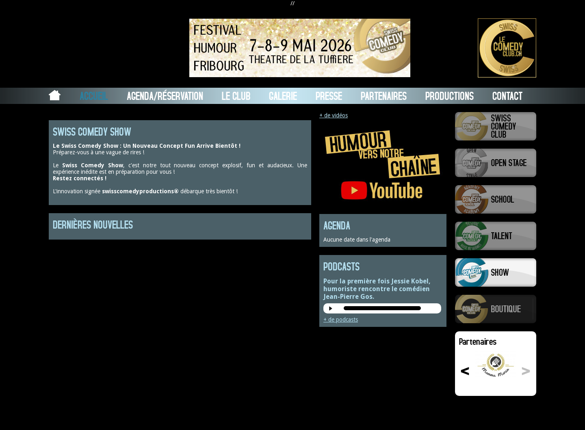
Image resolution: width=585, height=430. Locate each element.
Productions (449, 96)
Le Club (236, 96)
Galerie (283, 96)
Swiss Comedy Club (495, 126)
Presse (329, 96)
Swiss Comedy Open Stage (495, 163)
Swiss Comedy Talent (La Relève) (495, 236)
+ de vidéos (333, 115)
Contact (507, 96)
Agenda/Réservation (165, 96)
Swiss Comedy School (495, 199)
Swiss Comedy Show (495, 272)
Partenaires (384, 96)
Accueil (94, 96)
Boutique (495, 309)
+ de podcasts (340, 319)
